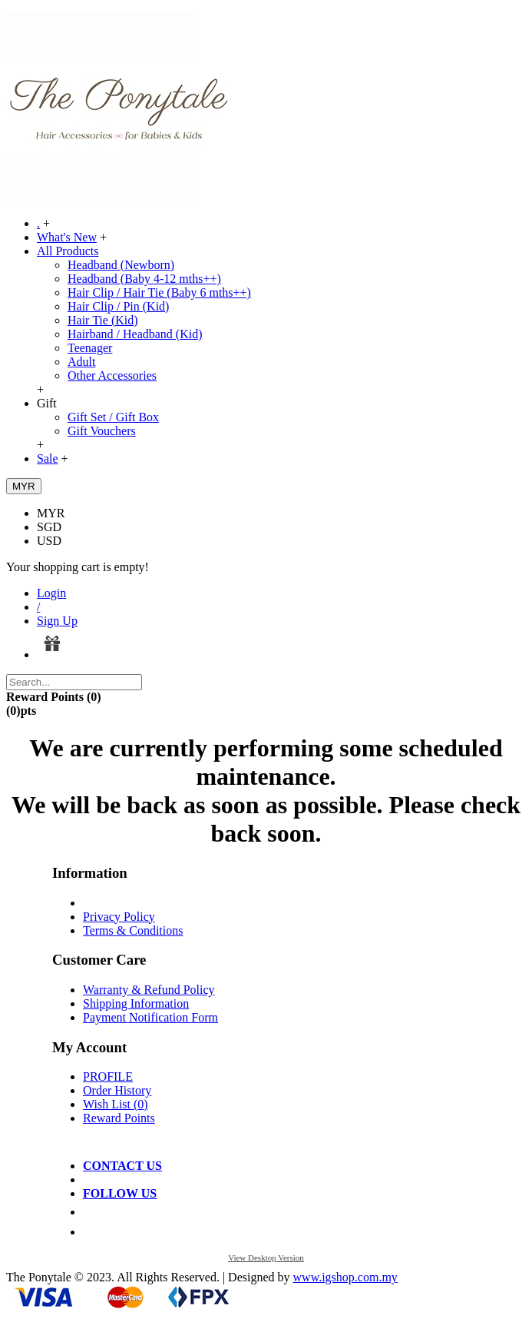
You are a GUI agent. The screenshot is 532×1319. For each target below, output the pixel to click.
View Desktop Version (266, 1257)
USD (49, 540)
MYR (50, 513)
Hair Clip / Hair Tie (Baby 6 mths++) (159, 292)
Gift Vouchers (102, 430)
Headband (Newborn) (121, 264)
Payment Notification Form (150, 1017)
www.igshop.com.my (345, 1277)
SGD (49, 526)
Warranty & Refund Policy (149, 989)
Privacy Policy (119, 916)
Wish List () (115, 1104)
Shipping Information (136, 1003)
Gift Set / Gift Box (113, 417)
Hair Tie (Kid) (103, 320)
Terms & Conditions (133, 930)
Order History (117, 1090)
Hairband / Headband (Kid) (135, 334)
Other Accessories (112, 375)
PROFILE (108, 1076)
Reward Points (119, 1118)
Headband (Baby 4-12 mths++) (144, 278)
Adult (81, 361)
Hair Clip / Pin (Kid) (118, 306)
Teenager (90, 347)
